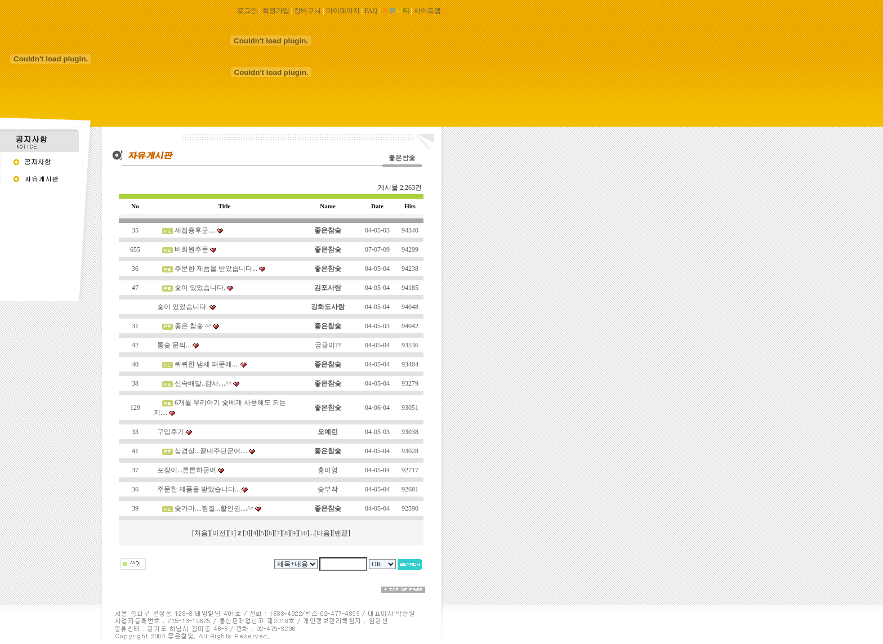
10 (303, 533)
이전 (219, 533)
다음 (323, 533)
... (311, 533)
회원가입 (275, 11)
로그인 (247, 11)
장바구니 (307, 11)
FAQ (370, 11)
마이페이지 (343, 11)
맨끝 (341, 533)
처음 (201, 533)
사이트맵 (427, 11)
